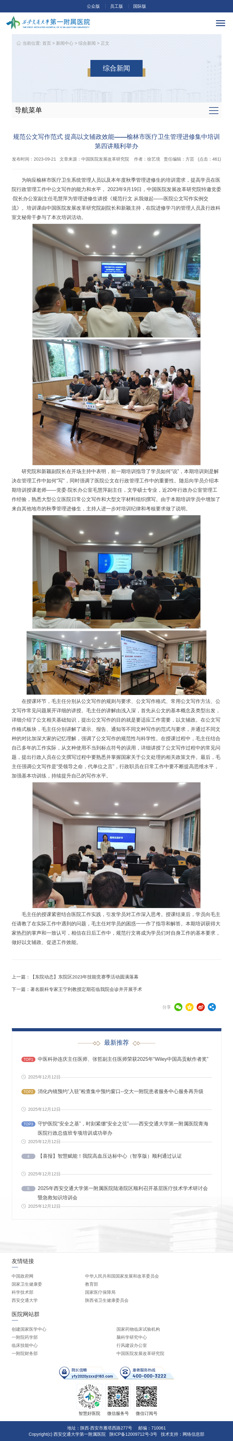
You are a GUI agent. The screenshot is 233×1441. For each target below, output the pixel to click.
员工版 (116, 6)
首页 (46, 43)
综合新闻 (87, 43)
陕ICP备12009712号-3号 (133, 1434)
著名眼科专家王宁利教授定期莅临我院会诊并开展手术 (86, 989)
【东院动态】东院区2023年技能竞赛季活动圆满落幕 (84, 976)
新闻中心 (64, 43)
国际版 (139, 6)
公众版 (93, 6)
